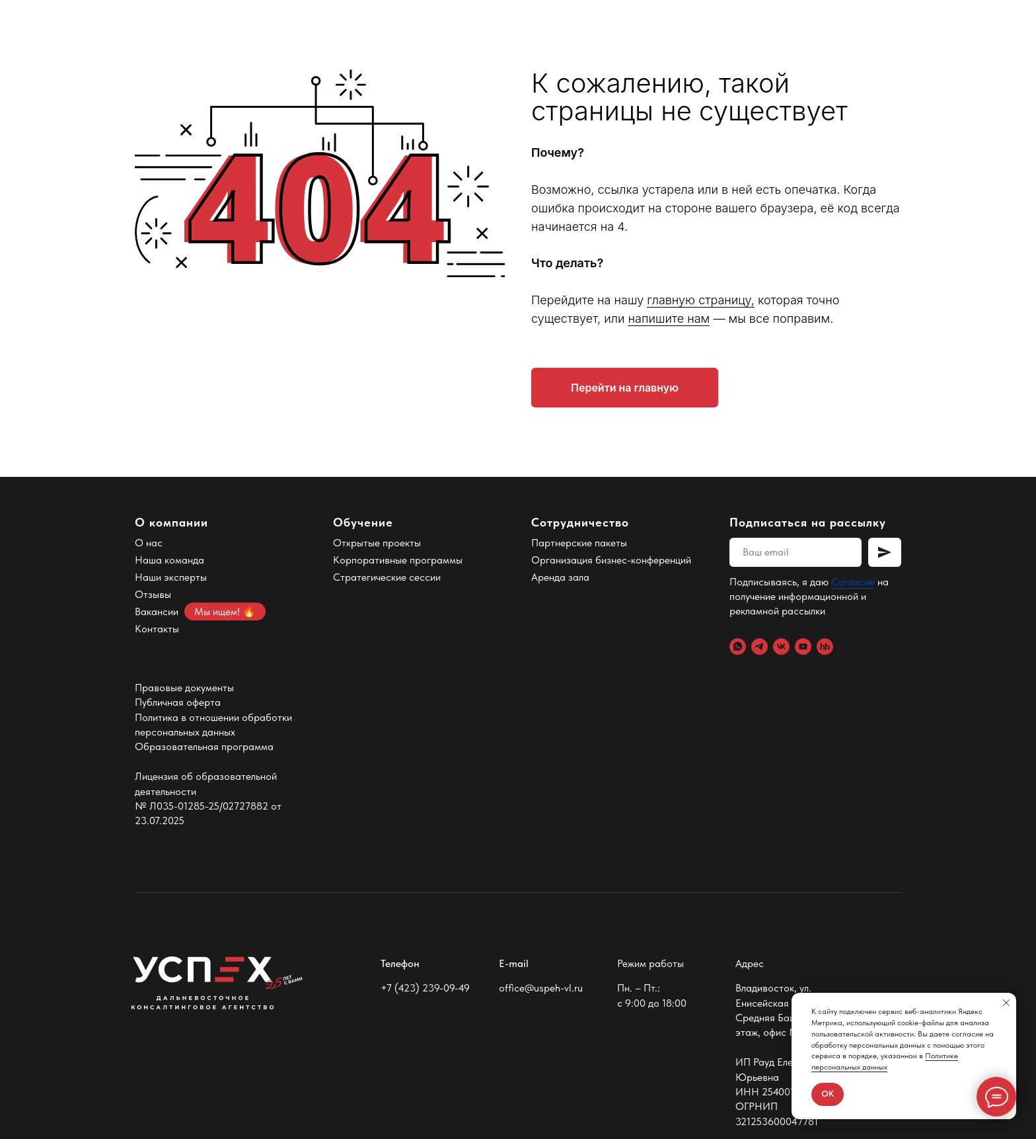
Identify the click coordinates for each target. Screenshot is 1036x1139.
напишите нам (669, 318)
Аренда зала (560, 577)
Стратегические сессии (387, 577)
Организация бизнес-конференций (611, 560)
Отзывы (153, 594)
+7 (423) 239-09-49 (425, 988)
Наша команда (169, 560)
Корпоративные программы (397, 560)
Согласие (853, 581)
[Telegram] (759, 646)
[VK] (781, 646)
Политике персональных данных (884, 1061)
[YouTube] (803, 646)
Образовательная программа (204, 746)
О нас (149, 542)
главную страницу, (701, 300)
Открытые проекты (377, 542)
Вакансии (156, 611)
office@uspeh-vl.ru (541, 988)
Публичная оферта (178, 702)
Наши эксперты (171, 577)
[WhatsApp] (737, 646)
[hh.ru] (825, 646)
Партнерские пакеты (579, 542)
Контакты (157, 628)
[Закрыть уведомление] (1006, 1002)
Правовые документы (184, 687)
